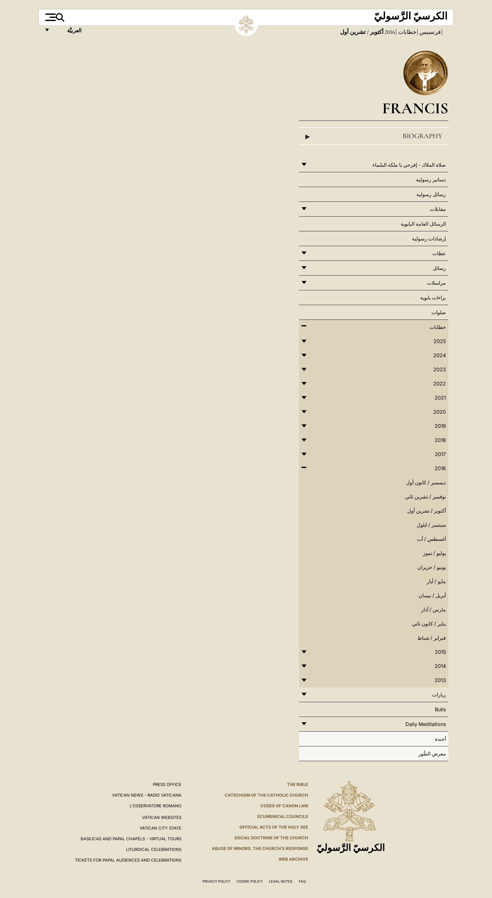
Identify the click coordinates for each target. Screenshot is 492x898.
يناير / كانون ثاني (429, 624)
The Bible (297, 784)
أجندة (440, 739)
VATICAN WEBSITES (161, 817)
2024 (439, 355)
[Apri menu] (50, 17)
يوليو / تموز (434, 553)
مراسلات (436, 283)
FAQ (302, 881)
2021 (440, 398)
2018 (440, 440)
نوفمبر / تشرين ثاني (425, 496)
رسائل (439, 268)
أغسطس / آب (431, 539)
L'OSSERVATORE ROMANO (155, 805)
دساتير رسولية (431, 179)
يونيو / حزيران (431, 567)
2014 (440, 666)
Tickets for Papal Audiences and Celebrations (128, 860)
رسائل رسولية (431, 194)
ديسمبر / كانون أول (426, 482)
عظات (439, 253)
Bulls (440, 709)
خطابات (406, 32)
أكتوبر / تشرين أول (426, 511)
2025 (440, 341)
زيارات (439, 694)
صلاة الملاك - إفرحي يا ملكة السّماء (409, 165)
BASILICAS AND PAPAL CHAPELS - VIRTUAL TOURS (131, 838)
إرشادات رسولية (429, 238)
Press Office (167, 784)
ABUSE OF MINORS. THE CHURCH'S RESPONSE (260, 848)
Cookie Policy (250, 881)
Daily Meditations (425, 724)
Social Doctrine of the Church (271, 837)
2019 (440, 426)
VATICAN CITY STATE (160, 828)
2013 (440, 680)
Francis (415, 108)
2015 (440, 652)
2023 (439, 369)
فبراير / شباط (431, 638)
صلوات (438, 312)
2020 (439, 412)
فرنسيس (429, 32)
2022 (439, 383)
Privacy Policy (216, 881)
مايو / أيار (436, 581)
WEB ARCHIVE (293, 859)
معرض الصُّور (432, 753)
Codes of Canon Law (284, 805)
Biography (373, 136)
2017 (440, 454)
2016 (389, 32)
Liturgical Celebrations (153, 849)
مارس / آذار (433, 609)
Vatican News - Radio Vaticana (146, 795)
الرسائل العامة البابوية (423, 224)
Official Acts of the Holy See (273, 827)
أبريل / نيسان (432, 595)
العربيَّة (67, 32)
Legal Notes (280, 881)
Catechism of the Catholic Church (266, 795)
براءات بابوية (433, 297)
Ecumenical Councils (282, 816)
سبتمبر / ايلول (431, 525)
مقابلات (438, 209)
